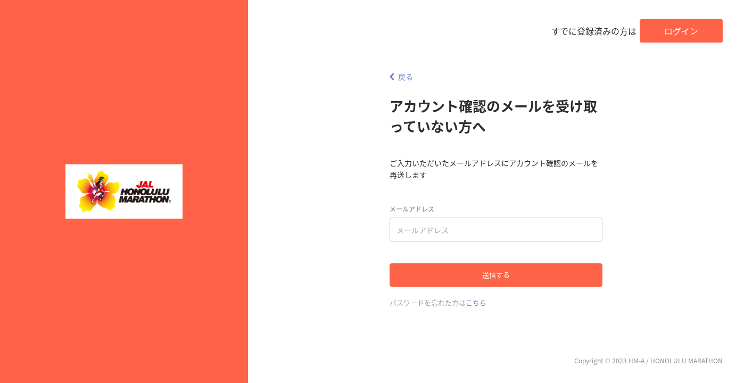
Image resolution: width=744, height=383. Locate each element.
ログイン (681, 30)
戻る (401, 76)
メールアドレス (412, 209)
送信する (496, 275)
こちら (476, 302)
